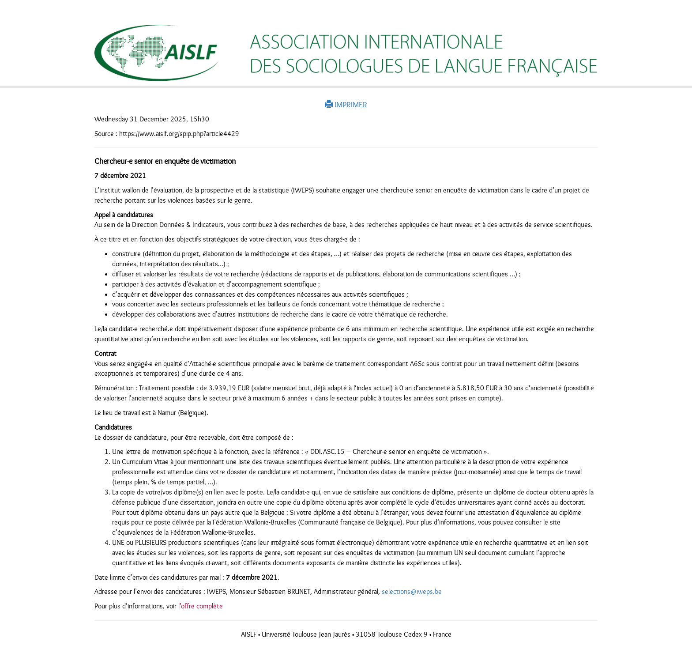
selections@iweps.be (412, 592)
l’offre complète (200, 606)
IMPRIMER (346, 104)
